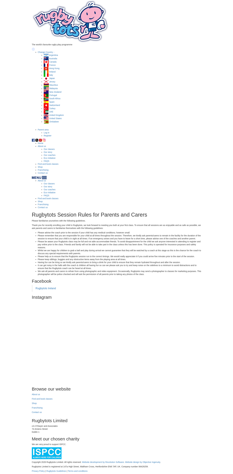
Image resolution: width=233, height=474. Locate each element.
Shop (40, 167)
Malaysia (53, 88)
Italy (51, 75)
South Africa (54, 98)
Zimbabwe (54, 121)
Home (40, 143)
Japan (52, 78)
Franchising (43, 170)
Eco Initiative (49, 158)
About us (42, 146)
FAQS (46, 161)
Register (47, 135)
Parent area (43, 129)
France (52, 65)
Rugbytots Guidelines (56, 471)
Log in (46, 132)
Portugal (53, 95)
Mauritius (53, 85)
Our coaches (49, 155)
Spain (52, 102)
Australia (53, 58)
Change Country (45, 52)
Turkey (52, 108)
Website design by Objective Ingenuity (142, 462)
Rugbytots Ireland (46, 288)
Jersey (52, 82)
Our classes (49, 149)
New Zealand (55, 92)
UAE (51, 112)
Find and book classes (48, 164)
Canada (52, 62)
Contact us (43, 173)
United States (55, 118)
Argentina (53, 55)
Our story (48, 152)
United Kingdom (56, 115)
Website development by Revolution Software (103, 462)
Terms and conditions (78, 471)
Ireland (52, 72)
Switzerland (54, 105)
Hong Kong (54, 68)
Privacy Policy (38, 471)
